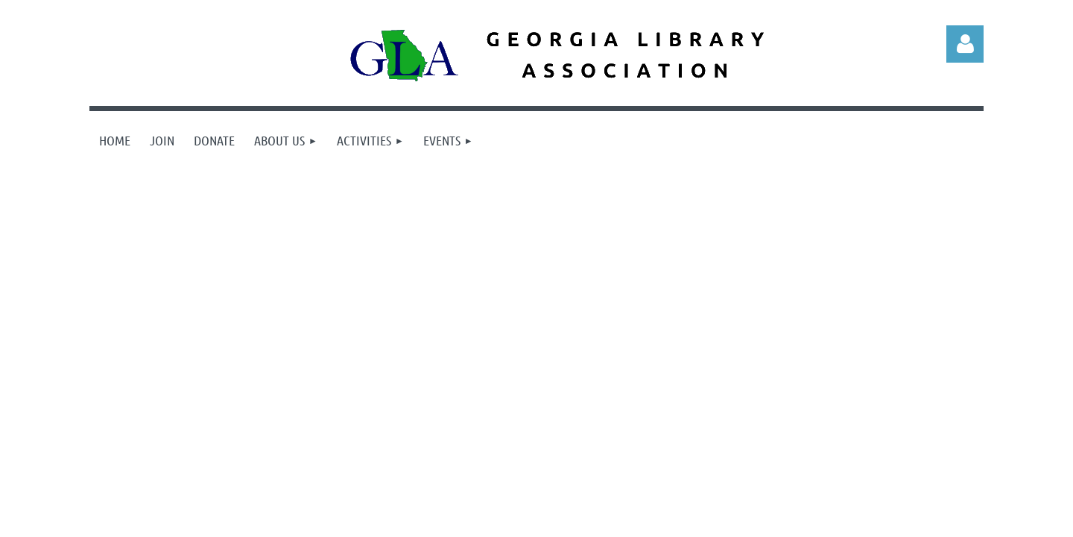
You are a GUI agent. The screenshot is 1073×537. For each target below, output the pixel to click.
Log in (965, 44)
